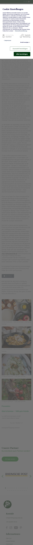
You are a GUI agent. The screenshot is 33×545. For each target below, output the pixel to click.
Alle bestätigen (22, 54)
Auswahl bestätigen (20, 49)
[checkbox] (3, 35)
